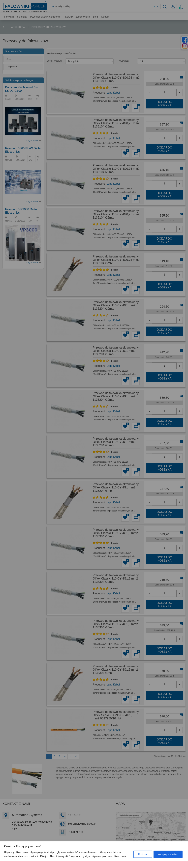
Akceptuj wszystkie (168, 854)
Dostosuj (142, 854)
